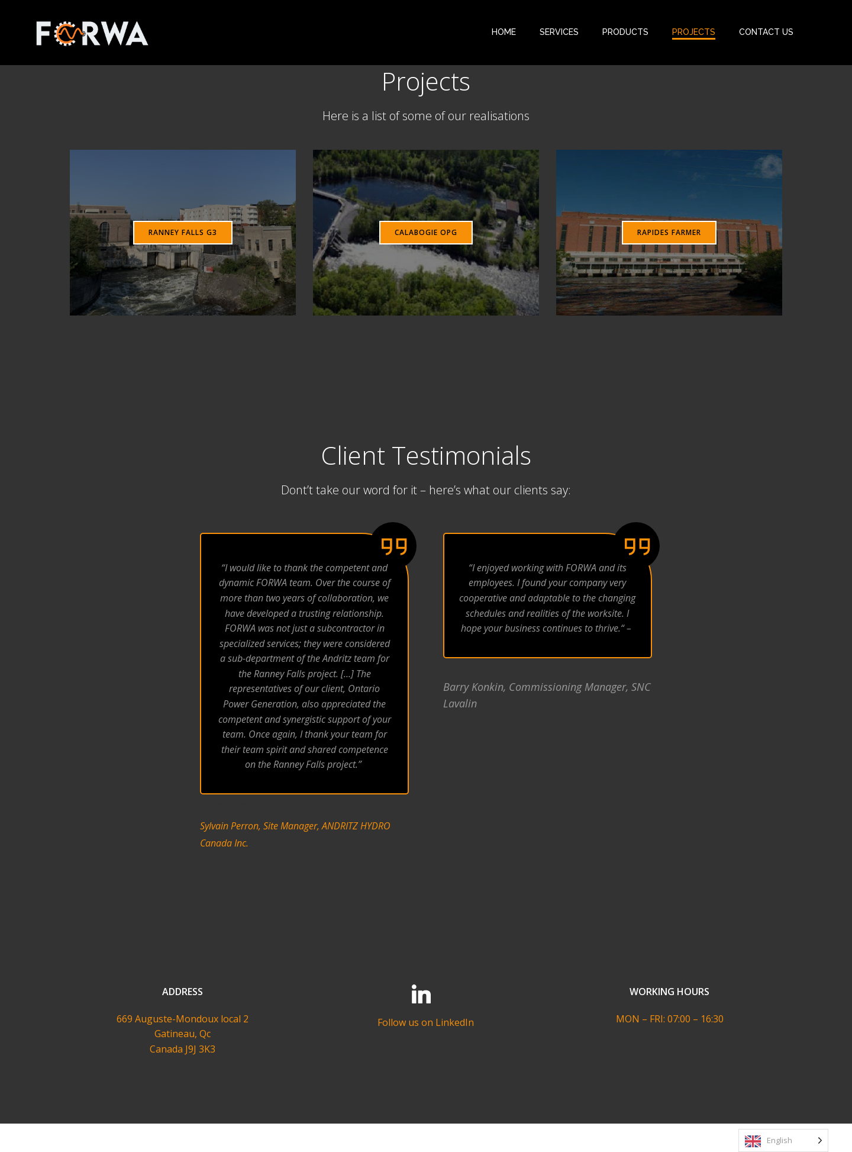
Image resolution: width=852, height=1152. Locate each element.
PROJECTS (693, 32)
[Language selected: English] (783, 1140)
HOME (503, 32)
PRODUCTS (625, 32)
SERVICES (558, 32)
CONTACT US (765, 32)
